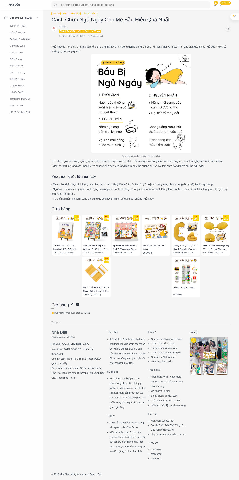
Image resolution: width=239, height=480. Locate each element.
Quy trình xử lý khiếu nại (163, 357)
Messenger (156, 454)
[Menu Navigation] (5, 5)
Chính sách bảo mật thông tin (166, 352)
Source (93, 474)
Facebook (156, 449)
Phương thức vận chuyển (164, 348)
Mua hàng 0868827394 (162, 421)
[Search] (130, 4)
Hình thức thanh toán (161, 361)
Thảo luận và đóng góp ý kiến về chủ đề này (80, 31)
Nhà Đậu (14, 4)
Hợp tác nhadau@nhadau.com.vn (168, 434)
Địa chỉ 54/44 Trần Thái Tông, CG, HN (168, 425)
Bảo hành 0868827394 (162, 429)
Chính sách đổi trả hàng (163, 343)
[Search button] (55, 4)
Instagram (156, 458)
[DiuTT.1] (63, 27)
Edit (99, 474)
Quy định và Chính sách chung (166, 339)
